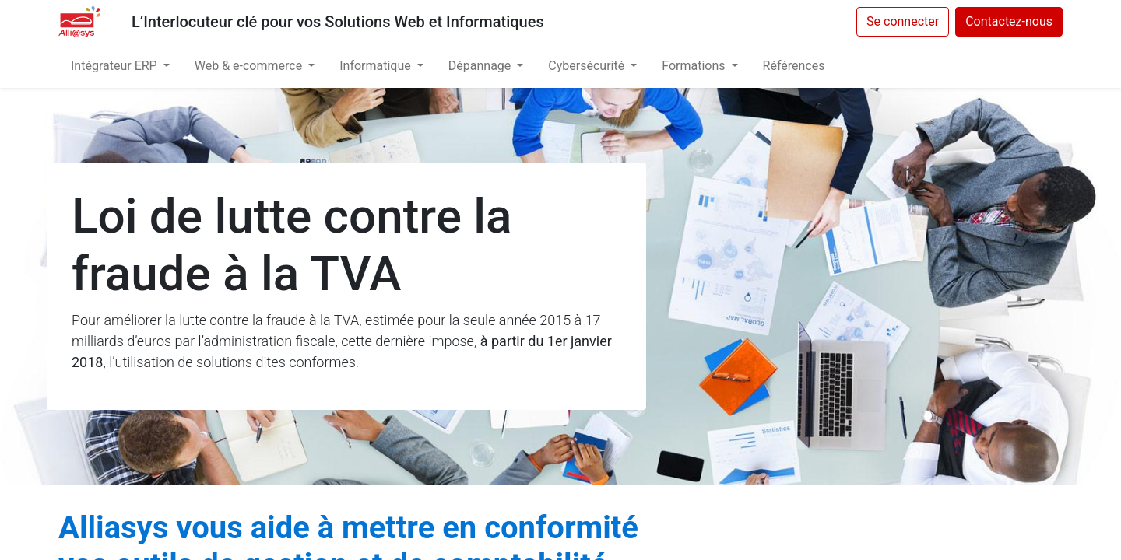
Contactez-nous (1008, 21)
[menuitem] (794, 66)
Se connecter (902, 21)
